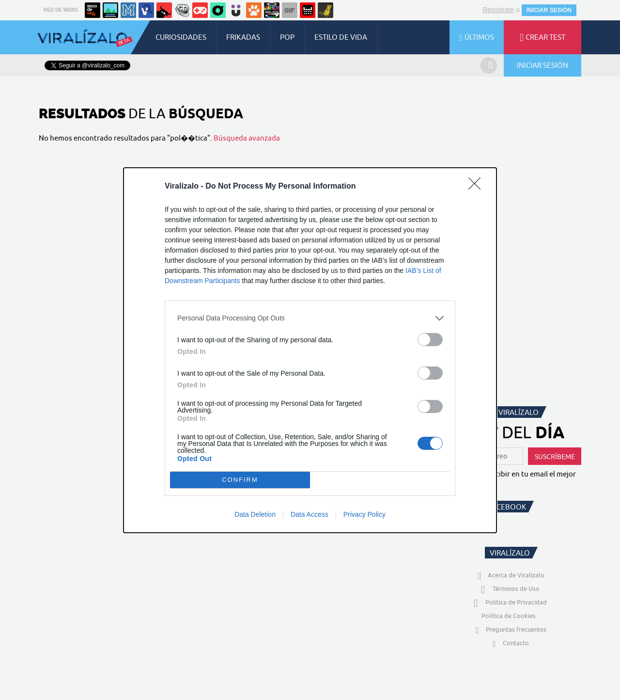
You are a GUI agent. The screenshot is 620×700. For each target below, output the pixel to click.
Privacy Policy (364, 514)
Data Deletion (255, 514)
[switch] (430, 339)
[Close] (477, 186)
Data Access (309, 514)
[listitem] (310, 318)
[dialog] (310, 350)
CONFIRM (240, 479)
